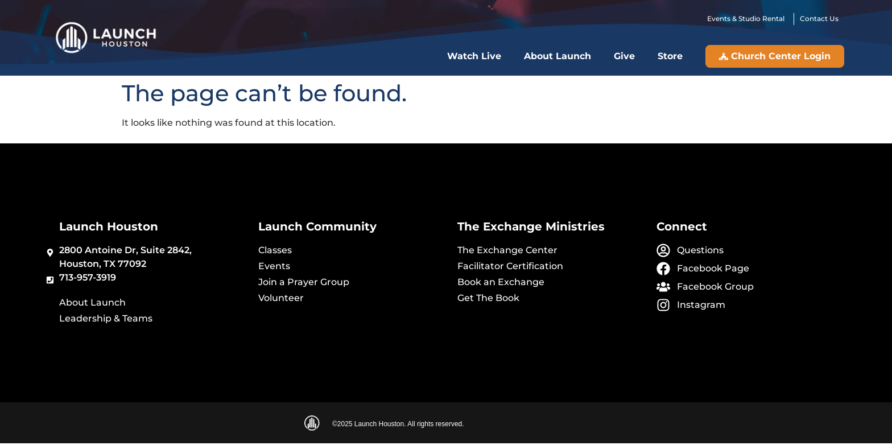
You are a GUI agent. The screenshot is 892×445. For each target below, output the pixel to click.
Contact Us (819, 18)
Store (670, 56)
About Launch (557, 56)
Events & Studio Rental (747, 18)
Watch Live (474, 56)
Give (624, 56)
